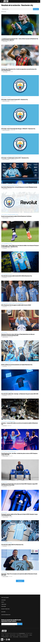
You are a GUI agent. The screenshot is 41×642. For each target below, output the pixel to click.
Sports (17, 185)
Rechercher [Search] (36, 9)
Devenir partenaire (13, 634)
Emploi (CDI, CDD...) (4, 156)
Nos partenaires (19, 634)
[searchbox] (17, 9)
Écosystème (3, 606)
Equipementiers (6, 274)
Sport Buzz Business (5, 597)
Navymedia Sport (22, 633)
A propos (2, 634)
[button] (2, 1)
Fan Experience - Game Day (8, 303)
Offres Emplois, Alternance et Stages (13, 156)
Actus (3, 67)
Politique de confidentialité (23, 636)
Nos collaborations (25, 634)
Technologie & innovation (19, 303)
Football (5, 67)
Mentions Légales (15, 636)
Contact (11, 636)
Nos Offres (3, 611)
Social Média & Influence (11, 421)
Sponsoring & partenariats (11, 214)
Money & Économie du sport (11, 185)
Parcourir (20, 581)
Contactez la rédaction (5, 636)
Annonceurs (7, 634)
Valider (19, 623)
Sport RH (20, 156)
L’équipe (30, 634)
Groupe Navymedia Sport (6, 614)
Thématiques (3, 604)
